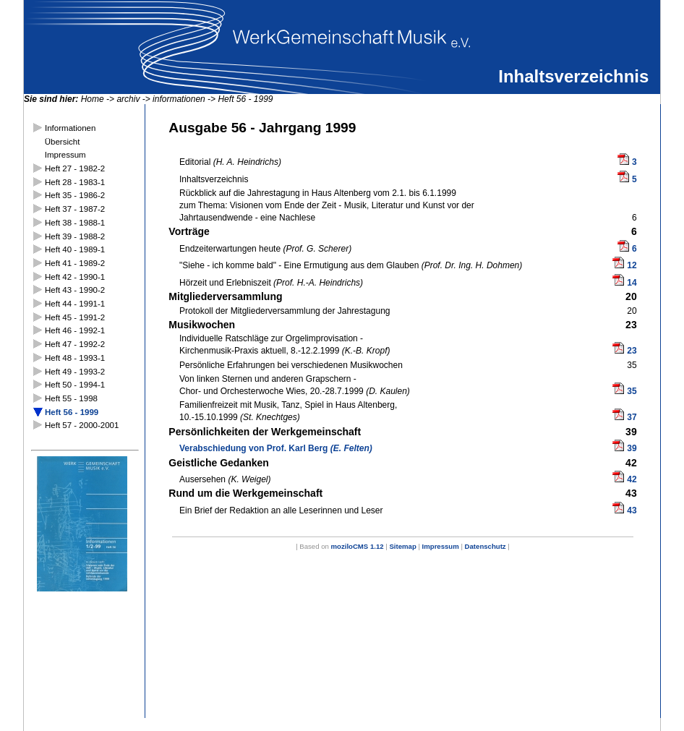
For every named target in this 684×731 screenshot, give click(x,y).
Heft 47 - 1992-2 (75, 344)
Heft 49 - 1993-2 (75, 371)
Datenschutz (485, 546)
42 (631, 479)
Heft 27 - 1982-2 (75, 168)
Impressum (65, 154)
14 (631, 283)
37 (631, 417)
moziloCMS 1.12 (357, 546)
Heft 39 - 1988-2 (75, 236)
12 (631, 265)
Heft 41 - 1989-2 (75, 263)
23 (631, 351)
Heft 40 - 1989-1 (75, 249)
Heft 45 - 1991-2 (75, 317)
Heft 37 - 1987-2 (75, 209)
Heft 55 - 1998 (71, 398)
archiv (128, 99)
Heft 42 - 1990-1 (75, 277)
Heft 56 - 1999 (245, 99)
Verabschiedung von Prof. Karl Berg (275, 448)
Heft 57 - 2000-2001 (82, 425)
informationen (179, 99)
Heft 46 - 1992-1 (75, 330)
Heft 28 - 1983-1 (75, 182)
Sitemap (402, 546)
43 (631, 510)
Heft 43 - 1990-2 (75, 290)
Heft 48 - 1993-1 (75, 358)
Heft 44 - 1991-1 (75, 303)
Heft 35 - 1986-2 (75, 195)
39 (631, 448)
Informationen (70, 128)
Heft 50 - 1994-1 (75, 384)
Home (92, 99)
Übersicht (62, 141)
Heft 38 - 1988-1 (75, 222)
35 (631, 391)
